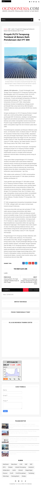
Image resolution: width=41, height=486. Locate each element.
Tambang (31, 473)
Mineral (21, 470)
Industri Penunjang (20, 467)
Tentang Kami (15, 476)
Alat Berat (5, 464)
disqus (31, 289)
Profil (11, 473)
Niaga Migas (28, 470)
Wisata (24, 476)
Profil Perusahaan (21, 473)
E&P (26, 464)
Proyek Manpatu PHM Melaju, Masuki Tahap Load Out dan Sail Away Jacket (23, 432)
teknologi (5, 476)
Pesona (5, 473)
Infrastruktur (6, 470)
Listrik (13, 29)
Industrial (31, 467)
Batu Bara (14, 464)
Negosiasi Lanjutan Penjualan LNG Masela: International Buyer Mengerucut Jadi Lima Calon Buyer (24, 426)
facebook (36, 289)
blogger (26, 289)
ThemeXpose (18, 483)
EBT (9, 29)
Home (5, 29)
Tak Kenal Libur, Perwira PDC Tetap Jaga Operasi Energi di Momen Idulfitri (24, 446)
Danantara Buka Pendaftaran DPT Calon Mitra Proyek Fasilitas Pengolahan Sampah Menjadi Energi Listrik (23, 440)
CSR (21, 464)
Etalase (10, 467)
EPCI (4, 467)
